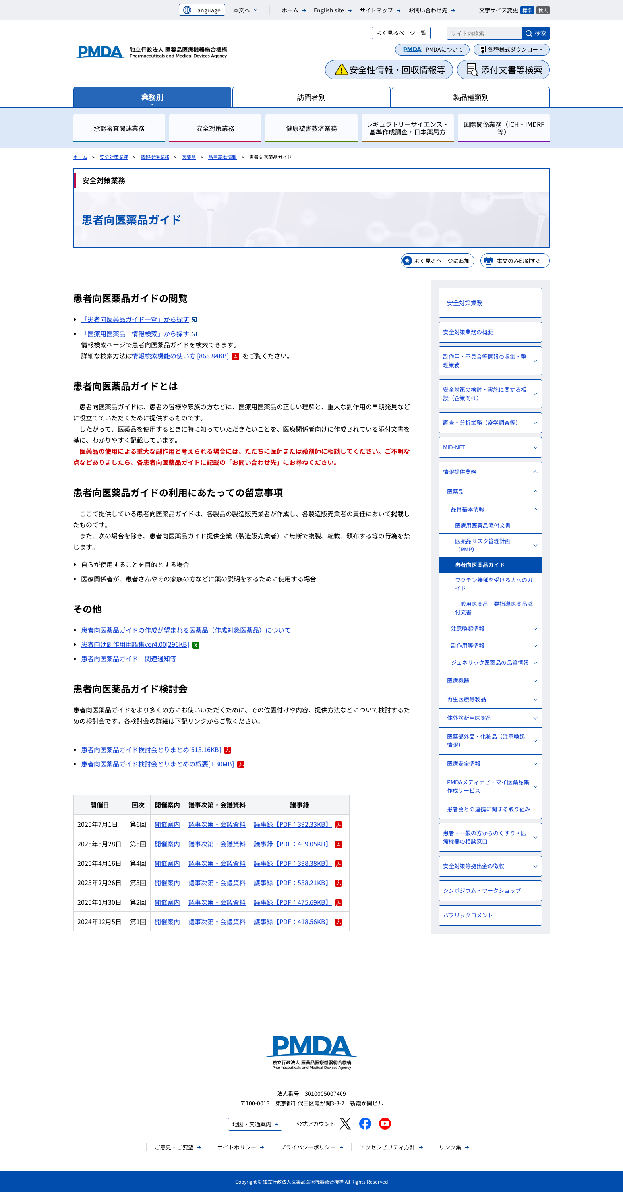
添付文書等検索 (511, 69)
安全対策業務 (114, 156)
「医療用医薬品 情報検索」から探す (139, 333)
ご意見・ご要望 (174, 1147)
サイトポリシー (236, 1147)
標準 (527, 10)
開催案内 (167, 824)
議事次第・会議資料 (217, 824)
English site (329, 10)
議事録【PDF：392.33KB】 (298, 824)
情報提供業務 (155, 156)
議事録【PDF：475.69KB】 (298, 902)
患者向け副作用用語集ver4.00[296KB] (140, 644)
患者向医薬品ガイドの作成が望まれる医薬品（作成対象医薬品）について (186, 630)
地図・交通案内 (251, 1124)
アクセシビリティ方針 (387, 1147)
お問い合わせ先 (427, 10)
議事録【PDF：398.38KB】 (298, 863)
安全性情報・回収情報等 (397, 69)
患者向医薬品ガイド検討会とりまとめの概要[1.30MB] (162, 763)
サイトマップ (376, 10)
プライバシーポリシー (308, 1147)
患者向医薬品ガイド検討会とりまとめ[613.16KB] (156, 749)
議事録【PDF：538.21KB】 (298, 882)
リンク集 (450, 1147)
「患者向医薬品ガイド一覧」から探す (139, 319)
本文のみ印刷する (519, 261)
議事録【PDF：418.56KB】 (298, 921)
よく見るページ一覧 (401, 33)
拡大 (543, 10)
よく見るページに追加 (442, 261)
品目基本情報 (222, 156)
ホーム (290, 10)
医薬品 (189, 156)
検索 (540, 33)
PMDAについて (444, 49)
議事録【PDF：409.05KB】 (298, 843)
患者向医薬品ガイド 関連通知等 (128, 658)
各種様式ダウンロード (516, 49)
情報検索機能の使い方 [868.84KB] (185, 355)
